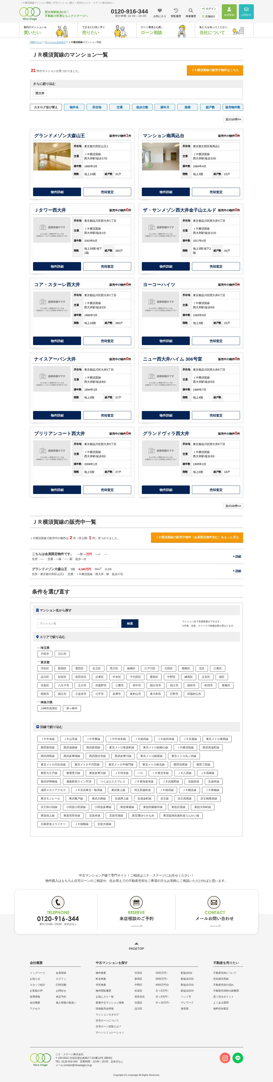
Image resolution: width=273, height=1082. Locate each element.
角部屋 (185, 1008)
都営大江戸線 (49, 773)
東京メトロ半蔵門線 (121, 764)
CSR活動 (61, 984)
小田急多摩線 (103, 807)
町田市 (209, 685)
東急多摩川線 (97, 773)
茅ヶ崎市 (71, 708)
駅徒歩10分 (187, 978)
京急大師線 (104, 824)
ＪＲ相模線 (82, 824)
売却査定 (107, 192)
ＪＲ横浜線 (189, 790)
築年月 (164, 107)
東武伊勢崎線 (49, 781)
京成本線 (213, 781)
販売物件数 (232, 107)
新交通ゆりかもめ (143, 815)
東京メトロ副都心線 (155, 747)
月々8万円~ (162, 996)
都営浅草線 (180, 764)
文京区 (206, 676)
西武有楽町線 (211, 747)
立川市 (82, 685)
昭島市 (45, 693)
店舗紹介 (208, 16)
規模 (187, 107)
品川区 (45, 676)
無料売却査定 (221, 1008)
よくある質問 (221, 1002)
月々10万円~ (162, 1002)
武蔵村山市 (194, 693)
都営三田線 (203, 764)
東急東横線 (127, 807)
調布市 (191, 685)
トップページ (37, 972)
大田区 (168, 668)
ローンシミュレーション (110, 1032)
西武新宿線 (93, 747)
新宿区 (62, 668)
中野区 (171, 676)
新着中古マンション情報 (110, 1002)
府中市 (137, 685)
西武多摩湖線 (72, 756)
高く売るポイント (223, 996)
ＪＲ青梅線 (212, 790)
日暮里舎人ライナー (53, 824)
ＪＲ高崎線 (207, 773)
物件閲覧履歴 (103, 990)
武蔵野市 (100, 685)
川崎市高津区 (49, 708)
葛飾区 (186, 668)
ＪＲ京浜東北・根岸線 (88, 790)
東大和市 (155, 693)
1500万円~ (161, 972)
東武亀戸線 (76, 798)
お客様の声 (36, 990)
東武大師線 (99, 798)
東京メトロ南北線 (153, 764)
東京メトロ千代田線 (87, 764)
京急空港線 (116, 815)
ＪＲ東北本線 (160, 773)
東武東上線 (118, 790)
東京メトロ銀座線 (151, 756)
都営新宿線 (48, 747)
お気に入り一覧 (105, 996)
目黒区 (45, 685)
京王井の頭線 (49, 807)
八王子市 (63, 685)
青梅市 (226, 685)
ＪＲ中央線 (48, 739)
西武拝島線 (48, 756)
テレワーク (187, 1002)
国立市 (62, 693)
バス (140, 773)
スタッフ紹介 (37, 984)
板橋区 (131, 668)
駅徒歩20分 (187, 990)
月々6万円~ (162, 990)
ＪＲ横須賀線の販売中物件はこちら (215, 70)
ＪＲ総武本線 (166, 739)
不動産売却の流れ (223, 984)
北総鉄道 (193, 781)
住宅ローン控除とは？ (108, 1026)
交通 (120, 107)
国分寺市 (155, 685)
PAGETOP (136, 948)
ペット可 (186, 996)
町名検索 (101, 978)
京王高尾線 (185, 798)
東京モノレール (50, 798)
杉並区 (62, 676)
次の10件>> (233, 119)
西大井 (39, 93)
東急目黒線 (178, 807)
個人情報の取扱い (66, 1002)
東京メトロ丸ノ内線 (183, 756)
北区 (202, 668)
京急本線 (94, 815)
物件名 (74, 107)
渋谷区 (45, 668)
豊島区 (154, 676)
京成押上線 (122, 798)
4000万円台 (162, 984)
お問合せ (61, 990)
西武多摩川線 (123, 756)
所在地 (96, 107)
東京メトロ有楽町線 (121, 747)
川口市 (62, 653)
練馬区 (188, 676)
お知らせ (35, 978)
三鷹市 (119, 685)
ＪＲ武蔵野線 (171, 781)
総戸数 (210, 107)
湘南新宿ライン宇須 (78, 781)
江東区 (217, 668)
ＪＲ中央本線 (117, 739)
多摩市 (117, 693)
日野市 (174, 693)
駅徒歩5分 (187, 972)
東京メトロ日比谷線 (53, 764)
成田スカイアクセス (53, 790)
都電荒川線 (73, 773)
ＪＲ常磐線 (93, 739)
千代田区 (135, 676)
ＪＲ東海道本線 (144, 781)
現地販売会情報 (105, 1008)
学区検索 (101, 984)
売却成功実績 (221, 978)
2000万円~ (161, 978)
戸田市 (45, 653)
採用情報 (35, 996)
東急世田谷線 (72, 815)
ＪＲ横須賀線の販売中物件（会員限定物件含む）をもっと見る (197, 537)
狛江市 (174, 685)
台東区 (99, 676)
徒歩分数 (142, 107)
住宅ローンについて (107, 1020)
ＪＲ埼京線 (122, 773)
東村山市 (135, 693)
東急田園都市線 (153, 807)
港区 (222, 676)
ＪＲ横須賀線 (185, 747)
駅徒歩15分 (187, 984)
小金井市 (80, 693)
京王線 (164, 798)
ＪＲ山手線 (70, 739)
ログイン (209, 8)
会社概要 (35, 1002)
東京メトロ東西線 (217, 739)
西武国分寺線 (97, 756)
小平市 (99, 693)
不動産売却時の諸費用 (226, 990)
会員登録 (61, 972)
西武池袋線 (70, 747)
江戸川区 (149, 668)
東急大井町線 (202, 807)
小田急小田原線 (76, 807)
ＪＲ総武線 (142, 739)
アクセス (35, 1008)
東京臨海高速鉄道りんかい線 (181, 815)
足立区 (97, 668)
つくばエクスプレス (112, 781)
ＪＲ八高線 (185, 773)
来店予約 (61, 996)
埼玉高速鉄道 (142, 790)
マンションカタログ (107, 1014)
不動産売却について (224, 972)
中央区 (117, 676)
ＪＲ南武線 (167, 790)
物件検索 (101, 972)
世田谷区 (80, 676)
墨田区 (79, 668)
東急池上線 (48, 815)
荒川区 (114, 668)
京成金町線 (144, 798)
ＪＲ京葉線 (190, 739)
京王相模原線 (208, 798)
